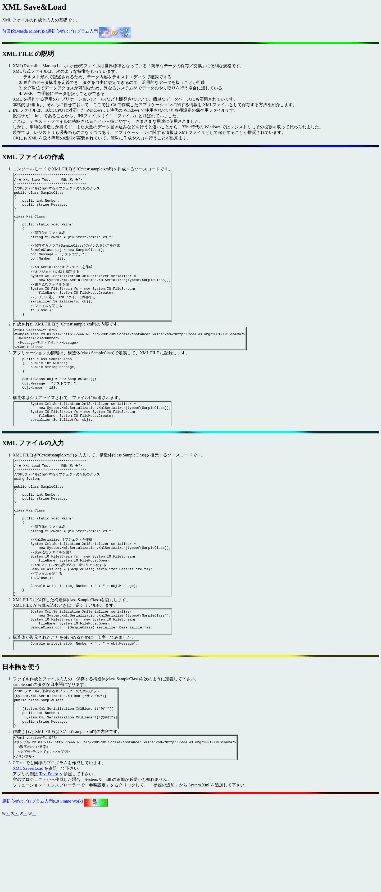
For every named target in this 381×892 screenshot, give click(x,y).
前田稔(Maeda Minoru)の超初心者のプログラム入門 (66, 31)
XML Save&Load (28, 841)
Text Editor (48, 847)
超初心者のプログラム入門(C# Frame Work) (55, 874)
